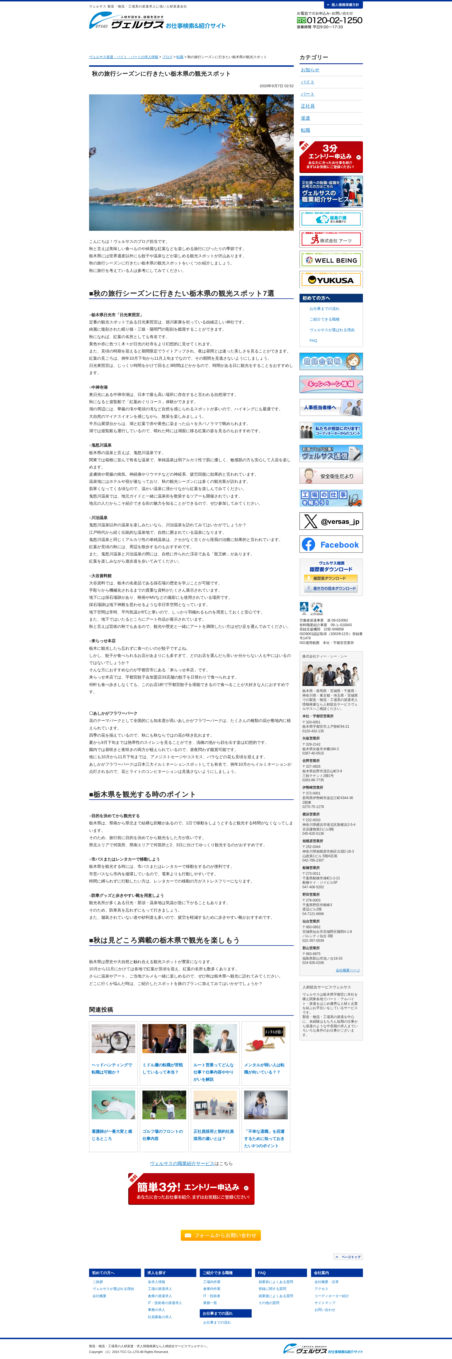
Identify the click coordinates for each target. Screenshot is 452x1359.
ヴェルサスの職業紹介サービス (182, 1163)
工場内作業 (212, 1282)
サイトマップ (324, 1303)
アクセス (321, 1289)
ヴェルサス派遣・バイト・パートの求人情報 (123, 57)
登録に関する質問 (272, 1289)
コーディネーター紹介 (331, 1296)
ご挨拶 (98, 1282)
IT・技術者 (211, 1296)
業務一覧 (210, 1303)
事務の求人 (156, 1310)
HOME (98, 40)
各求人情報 (156, 1282)
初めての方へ (128, 40)
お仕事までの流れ (256, 40)
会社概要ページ (348, 970)
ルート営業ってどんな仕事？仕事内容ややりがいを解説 (213, 1072)
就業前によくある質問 (276, 1282)
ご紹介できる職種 (214, 40)
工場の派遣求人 (160, 1289)
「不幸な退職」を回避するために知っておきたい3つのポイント (264, 1138)
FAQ (299, 40)
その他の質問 (269, 1303)
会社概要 (99, 1296)
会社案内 (342, 40)
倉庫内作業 (212, 1289)
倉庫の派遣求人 (160, 1296)
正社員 (308, 106)
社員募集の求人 (160, 1317)
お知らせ (310, 69)
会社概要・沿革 (326, 1282)
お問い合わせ (324, 1310)
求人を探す (171, 40)
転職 (305, 130)
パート (308, 94)
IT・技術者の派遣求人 (165, 1303)
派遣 (305, 118)
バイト (308, 81)
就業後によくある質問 (276, 1296)
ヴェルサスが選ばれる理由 (332, 330)
